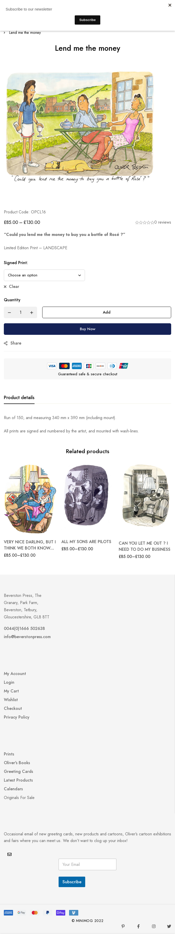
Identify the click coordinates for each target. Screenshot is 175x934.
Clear (14, 286)
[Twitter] (169, 926)
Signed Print (16, 263)
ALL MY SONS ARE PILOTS (86, 542)
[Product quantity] (20, 312)
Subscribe (71, 882)
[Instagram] (154, 926)
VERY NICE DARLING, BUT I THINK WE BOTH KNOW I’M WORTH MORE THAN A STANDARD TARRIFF (30, 551)
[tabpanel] (87, 424)
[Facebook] (138, 926)
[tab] (19, 397)
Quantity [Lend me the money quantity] (12, 300)
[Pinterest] (123, 926)
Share (15, 343)
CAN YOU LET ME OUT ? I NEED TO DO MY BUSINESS (144, 546)
